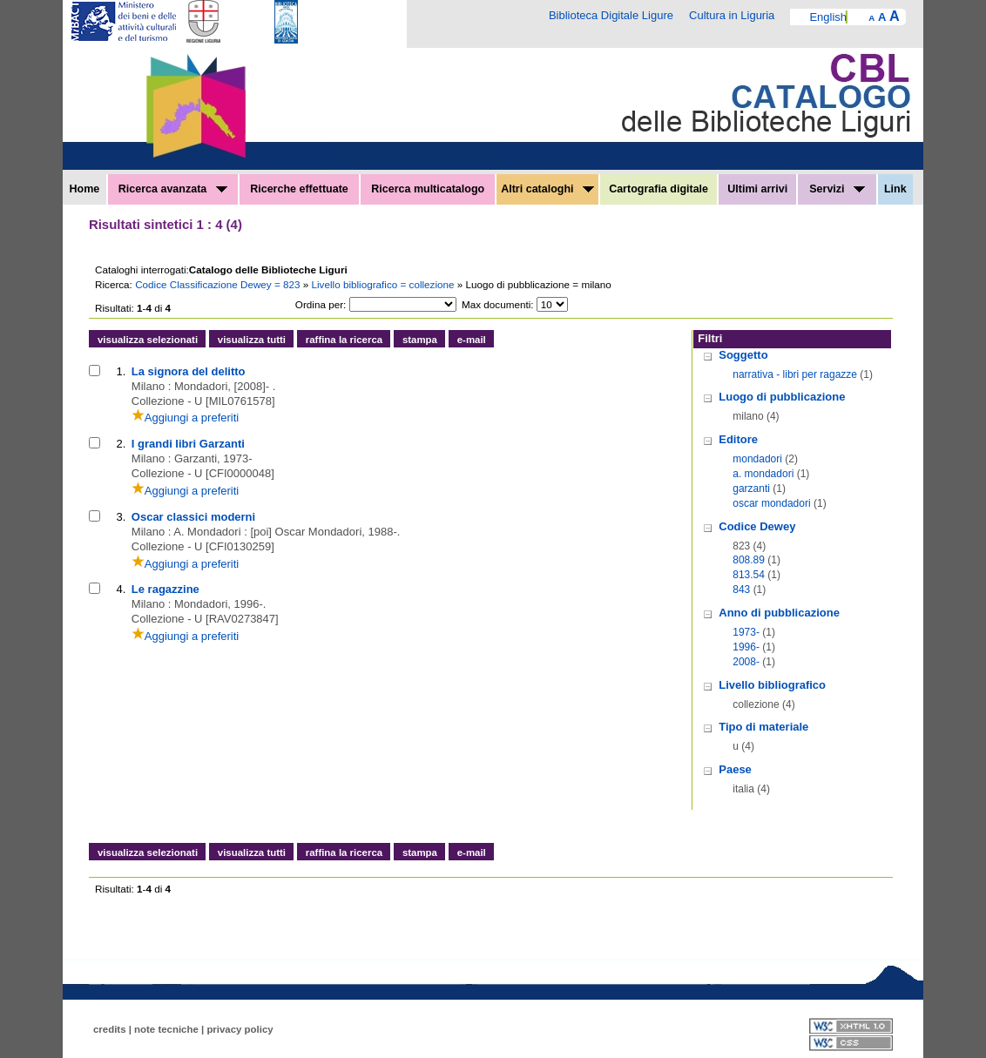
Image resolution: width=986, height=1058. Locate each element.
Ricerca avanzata (172, 189)
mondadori (757, 459)
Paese (735, 769)
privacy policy (239, 1029)
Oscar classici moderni (193, 516)
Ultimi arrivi (757, 189)
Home (85, 189)
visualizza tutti (252, 339)
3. (120, 516)
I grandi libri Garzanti (188, 443)
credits (109, 1029)
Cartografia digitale (658, 189)
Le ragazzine (165, 589)
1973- (746, 632)
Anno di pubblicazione (779, 612)
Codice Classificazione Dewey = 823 (219, 284)
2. (120, 443)
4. (120, 589)
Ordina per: (320, 304)
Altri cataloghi (547, 189)
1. (120, 371)
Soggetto (743, 354)
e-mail (471, 339)
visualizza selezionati (148, 339)
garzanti (751, 488)
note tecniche (166, 1029)
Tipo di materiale (763, 726)
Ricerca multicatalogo (427, 189)
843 (741, 589)
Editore (738, 439)
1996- (746, 647)
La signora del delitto (189, 371)
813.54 (749, 575)
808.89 (749, 560)
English (828, 17)
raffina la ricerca (344, 339)
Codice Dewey (757, 526)
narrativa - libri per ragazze (795, 374)
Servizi (837, 189)
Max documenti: (498, 304)
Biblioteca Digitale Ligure (611, 15)
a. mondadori (763, 474)
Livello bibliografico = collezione (384, 284)
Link (895, 189)
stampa (419, 339)
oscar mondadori (771, 503)
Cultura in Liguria (731, 15)
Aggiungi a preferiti (185, 417)
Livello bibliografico (772, 684)
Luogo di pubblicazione (782, 396)
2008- (746, 662)
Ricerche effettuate (299, 189)
